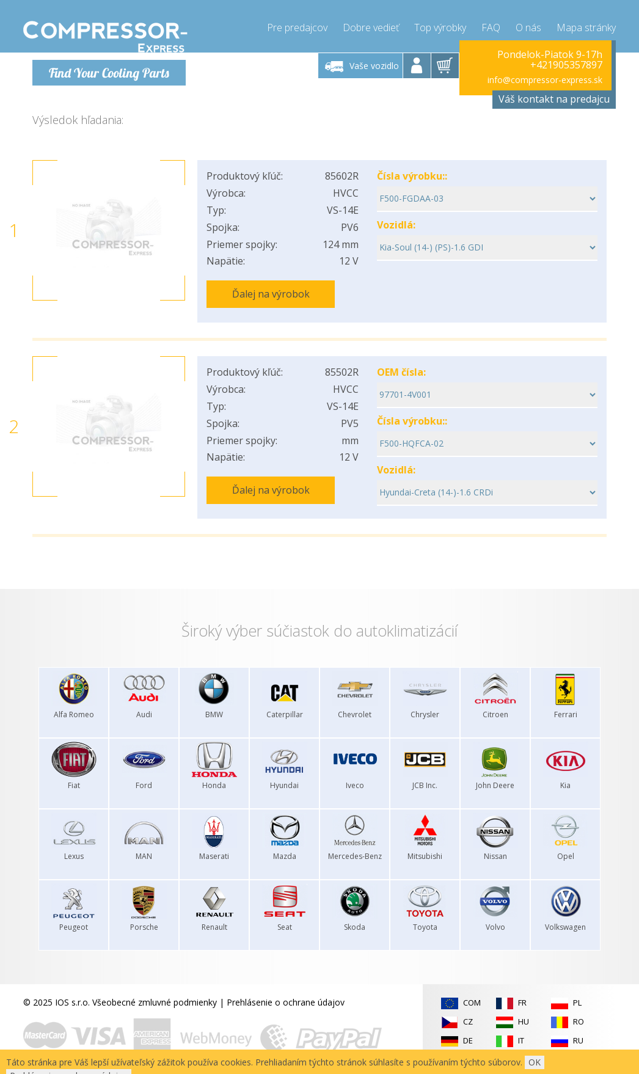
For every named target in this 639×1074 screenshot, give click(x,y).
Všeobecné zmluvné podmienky (154, 992)
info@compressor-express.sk (544, 79)
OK (534, 1062)
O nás (528, 24)
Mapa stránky (586, 24)
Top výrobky (440, 24)
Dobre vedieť (371, 24)
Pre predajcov (297, 24)
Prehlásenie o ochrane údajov (286, 992)
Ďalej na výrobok (271, 293)
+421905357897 (566, 64)
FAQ (490, 24)
